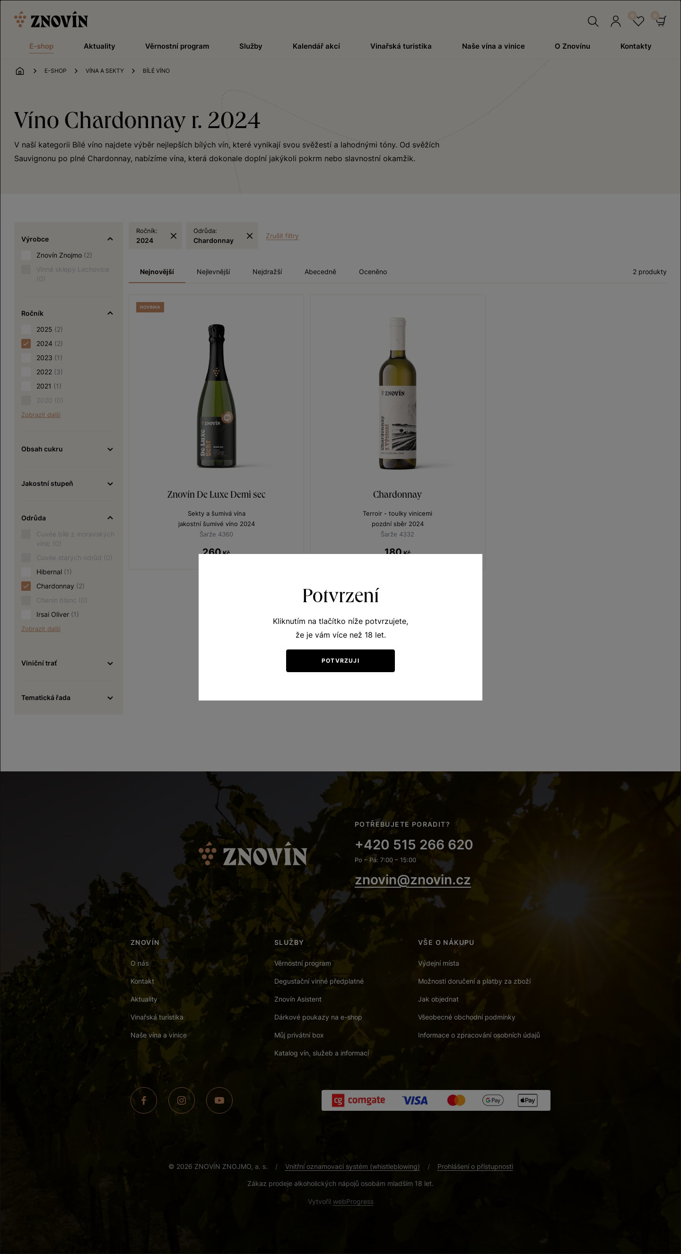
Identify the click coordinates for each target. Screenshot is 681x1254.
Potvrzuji (340, 660)
